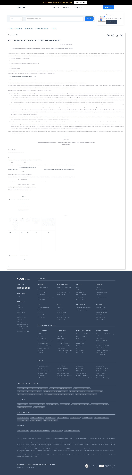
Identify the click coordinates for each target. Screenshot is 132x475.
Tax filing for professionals (83, 307)
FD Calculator (80, 370)
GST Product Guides (22, 326)
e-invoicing (79, 297)
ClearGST (98, 287)
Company (78, 7)
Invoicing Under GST (43, 348)
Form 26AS (60, 336)
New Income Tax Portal (63, 345)
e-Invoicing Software (102, 292)
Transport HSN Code (101, 312)
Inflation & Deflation (101, 340)
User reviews (20, 314)
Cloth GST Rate (100, 317)
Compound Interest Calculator (85, 378)
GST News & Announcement (45, 341)
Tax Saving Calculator (102, 368)
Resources (67, 7)
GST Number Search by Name (104, 378)
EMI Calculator (42, 368)
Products (56, 7)
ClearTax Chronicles (22, 324)
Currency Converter (81, 375)
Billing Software (61, 312)
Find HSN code (100, 366)
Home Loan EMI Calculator (64, 375)
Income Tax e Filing (43, 287)
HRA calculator (80, 366)
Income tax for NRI (62, 294)
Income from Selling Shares (64, 350)
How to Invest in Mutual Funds (84, 334)
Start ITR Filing (80, 2)
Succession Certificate (102, 345)
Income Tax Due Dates (63, 352)
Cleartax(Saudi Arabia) (23, 331)
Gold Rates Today (81, 373)
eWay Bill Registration (102, 297)
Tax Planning (41, 290)
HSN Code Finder (100, 307)
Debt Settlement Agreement (104, 350)
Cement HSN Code (101, 310)
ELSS (77, 338)
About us (19, 305)
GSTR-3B (40, 352)
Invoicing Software (62, 314)
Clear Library (20, 319)
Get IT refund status (101, 370)
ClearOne (59, 310)
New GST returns (81, 294)
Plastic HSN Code (101, 314)
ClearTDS (98, 294)
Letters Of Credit (100, 355)
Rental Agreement (101, 352)
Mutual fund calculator (44, 370)
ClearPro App (41, 317)
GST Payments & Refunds (45, 345)
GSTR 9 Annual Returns (44, 343)
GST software (80, 292)
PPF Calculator (61, 366)
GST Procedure (42, 338)
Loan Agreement (100, 343)
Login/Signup (108, 7)
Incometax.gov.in (61, 348)
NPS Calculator (61, 378)
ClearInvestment (42, 292)
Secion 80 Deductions (63, 292)
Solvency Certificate (101, 347)
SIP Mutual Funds (81, 341)
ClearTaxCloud (42, 314)
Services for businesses (63, 317)
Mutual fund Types (81, 336)
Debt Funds (79, 345)
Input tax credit (80, 299)
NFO (77, 348)
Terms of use (30, 467)
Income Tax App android (64, 287)
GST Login (79, 290)
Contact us (20, 307)
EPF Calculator (100, 375)
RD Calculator (80, 368)
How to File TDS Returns (63, 343)
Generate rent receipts (63, 373)
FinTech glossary (21, 321)
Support (19, 296)
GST (77, 287)
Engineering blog (21, 317)
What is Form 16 (61, 338)
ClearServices (41, 294)
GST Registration (42, 334)
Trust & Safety (20, 329)
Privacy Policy (20, 467)
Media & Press (21, 312)
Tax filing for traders (81, 310)
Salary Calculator (100, 373)
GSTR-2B (40, 350)
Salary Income (61, 341)
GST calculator (42, 378)
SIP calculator (41, 375)
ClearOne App (61, 319)
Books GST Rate (100, 319)
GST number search (62, 368)
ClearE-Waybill (100, 290)
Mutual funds (41, 299)
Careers (19, 310)
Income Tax (60, 290)
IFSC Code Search (62, 370)
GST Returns (41, 336)
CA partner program (43, 307)
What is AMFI (80, 350)
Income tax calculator (44, 366)
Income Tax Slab (61, 334)
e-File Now (111, 22)
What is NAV (79, 352)
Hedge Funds (80, 343)
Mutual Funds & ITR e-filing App (46, 297)
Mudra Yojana (99, 338)
